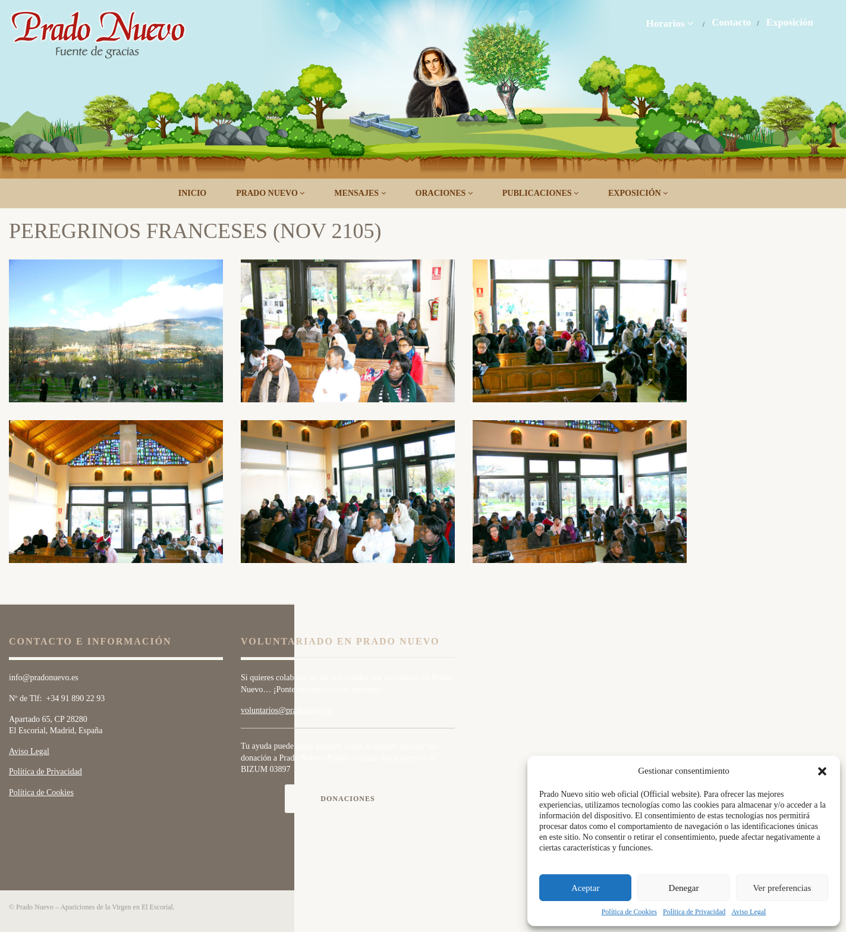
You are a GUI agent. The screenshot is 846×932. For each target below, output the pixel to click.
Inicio (192, 193)
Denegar (684, 888)
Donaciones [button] (347, 799)
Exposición (789, 22)
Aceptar (585, 888)
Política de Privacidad (694, 912)
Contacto (731, 22)
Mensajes (359, 193)
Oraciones (444, 193)
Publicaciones (540, 193)
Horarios (669, 23)
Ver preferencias (782, 888)
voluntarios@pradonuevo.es (287, 710)
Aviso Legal (748, 912)
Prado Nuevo (270, 193)
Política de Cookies (629, 912)
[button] (822, 771)
